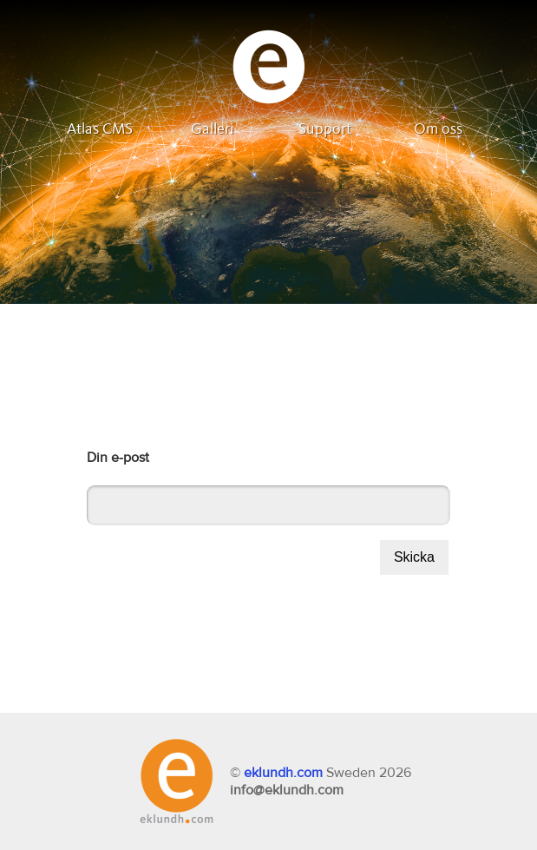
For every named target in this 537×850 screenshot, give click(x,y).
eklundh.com (283, 773)
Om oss (438, 129)
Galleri (212, 129)
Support (324, 129)
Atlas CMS (100, 129)
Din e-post (118, 458)
